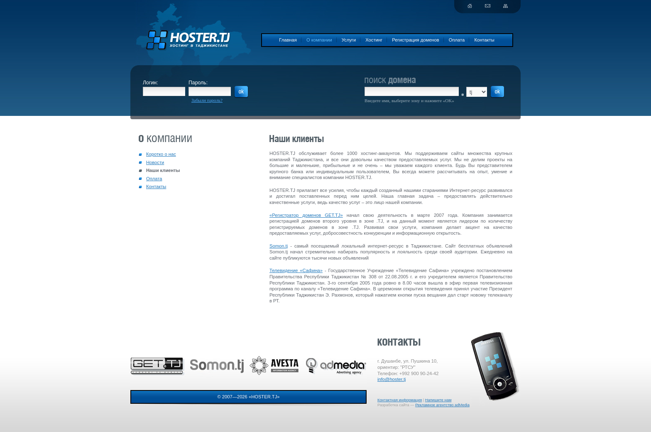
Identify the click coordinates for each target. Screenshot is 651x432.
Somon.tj (278, 245)
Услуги (349, 39)
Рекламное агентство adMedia (442, 405)
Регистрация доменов (415, 39)
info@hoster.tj (391, 379)
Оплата (457, 39)
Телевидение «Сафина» (296, 270)
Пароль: (198, 83)
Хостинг (373, 39)
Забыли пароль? (207, 100)
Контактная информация (399, 400)
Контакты (484, 39)
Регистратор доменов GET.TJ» (307, 215)
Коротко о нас (161, 154)
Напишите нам (438, 400)
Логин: (150, 83)
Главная (288, 39)
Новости (155, 162)
